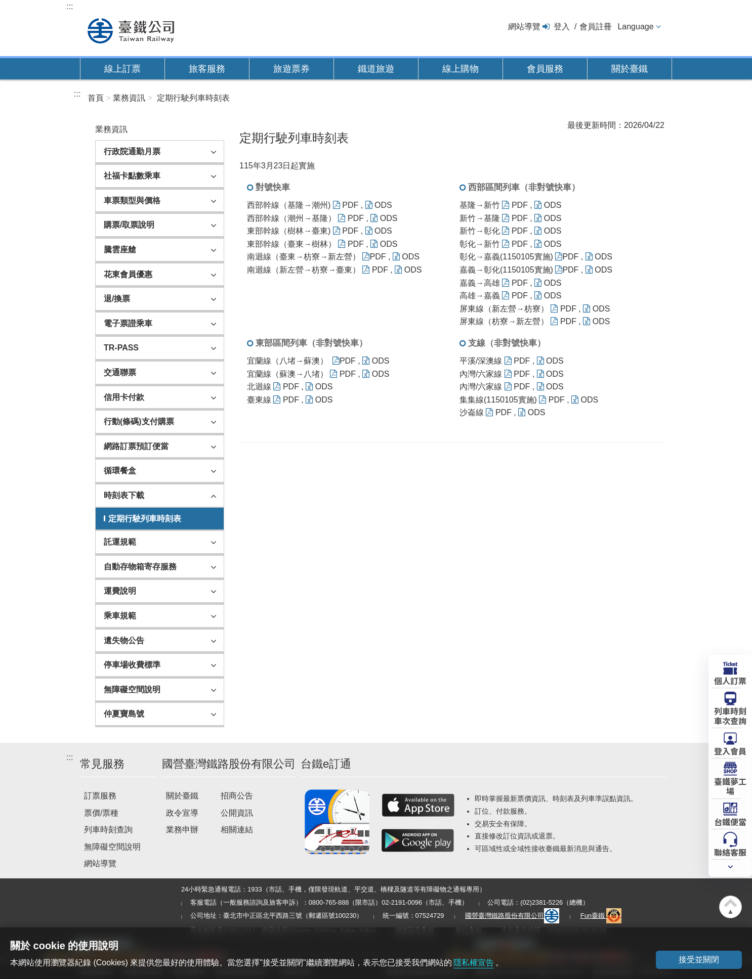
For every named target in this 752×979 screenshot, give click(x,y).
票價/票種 (101, 813)
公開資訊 (237, 813)
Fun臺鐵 (601, 915)
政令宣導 (182, 813)
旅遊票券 (291, 69)
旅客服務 (207, 69)
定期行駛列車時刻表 (193, 98)
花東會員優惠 (128, 274)
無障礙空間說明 (132, 689)
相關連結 (237, 829)
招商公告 (237, 795)
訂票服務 (100, 795)
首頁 (96, 98)
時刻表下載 (124, 495)
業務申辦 (182, 829)
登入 (562, 26)
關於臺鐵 (629, 69)
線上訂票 (122, 69)
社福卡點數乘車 (132, 175)
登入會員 (730, 750)
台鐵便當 (730, 821)
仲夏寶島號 (124, 713)
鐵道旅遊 (376, 69)
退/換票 (117, 298)
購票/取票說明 (129, 224)
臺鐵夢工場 (730, 785)
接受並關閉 (699, 959)
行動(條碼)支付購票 (139, 421)
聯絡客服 (730, 851)
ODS (378, 205)
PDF (345, 205)
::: (69, 6)
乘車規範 (120, 615)
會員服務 (545, 69)
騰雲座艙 (120, 249)
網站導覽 (524, 26)
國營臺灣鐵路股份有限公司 (512, 915)
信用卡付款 (124, 397)
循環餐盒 (120, 470)
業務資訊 (129, 98)
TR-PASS (121, 347)
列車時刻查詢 (108, 829)
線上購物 (460, 69)
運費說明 (120, 591)
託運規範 (120, 542)
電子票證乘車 (128, 323)
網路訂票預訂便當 (136, 446)
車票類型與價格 (132, 200)
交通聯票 (120, 372)
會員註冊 (595, 26)
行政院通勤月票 (132, 151)
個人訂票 (730, 680)
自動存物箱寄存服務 (140, 566)
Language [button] (635, 26)
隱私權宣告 (473, 962)
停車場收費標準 (132, 664)
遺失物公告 (124, 640)
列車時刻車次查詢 (730, 715)
